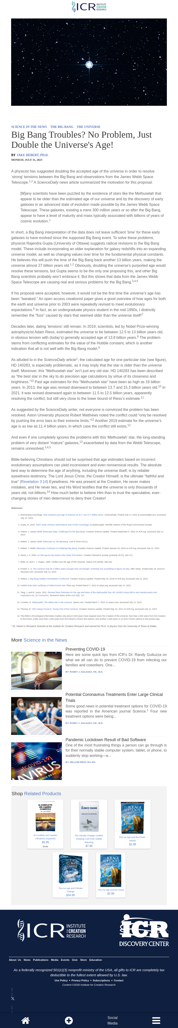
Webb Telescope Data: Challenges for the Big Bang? (61, 532)
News (27, 959)
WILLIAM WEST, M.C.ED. (83, 762)
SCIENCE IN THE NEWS (29, 127)
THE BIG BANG (61, 127)
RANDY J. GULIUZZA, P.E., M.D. (86, 671)
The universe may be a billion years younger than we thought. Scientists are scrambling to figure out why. (81, 569)
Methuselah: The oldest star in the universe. (52, 602)
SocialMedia (113, 1020)
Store (83, 959)
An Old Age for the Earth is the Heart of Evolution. (60, 555)
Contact (119, 980)
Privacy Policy (80, 980)
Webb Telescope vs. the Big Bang (52, 541)
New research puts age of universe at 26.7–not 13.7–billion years (73, 515)
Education (95, 959)
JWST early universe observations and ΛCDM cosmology (62, 525)
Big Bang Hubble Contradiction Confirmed (49, 579)
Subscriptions (101, 980)
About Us (15, 959)
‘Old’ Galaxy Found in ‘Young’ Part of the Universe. (55, 609)
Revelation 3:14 (34, 482)
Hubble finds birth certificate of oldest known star (42, 585)
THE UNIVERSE (88, 127)
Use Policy (60, 980)
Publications (40, 959)
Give (75, 959)
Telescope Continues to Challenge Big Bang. (56, 548)
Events (65, 959)
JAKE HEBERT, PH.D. (32, 155)
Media (54, 959)
